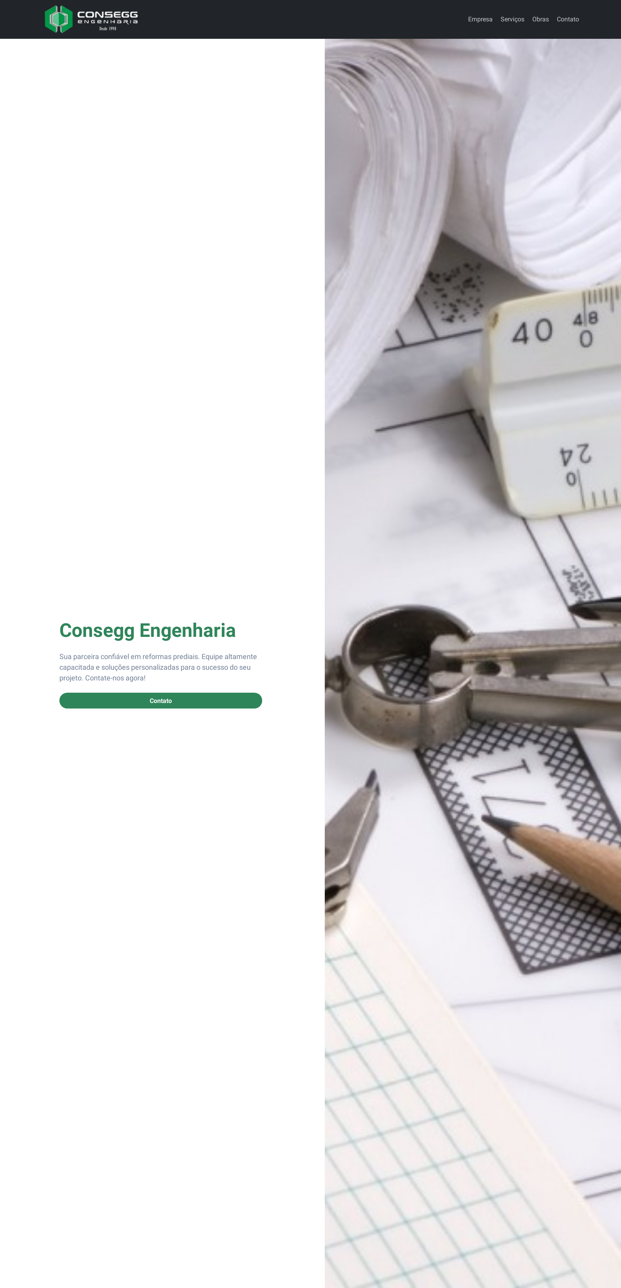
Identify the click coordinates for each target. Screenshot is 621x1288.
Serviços (512, 19)
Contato (568, 19)
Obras (540, 19)
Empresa (480, 19)
